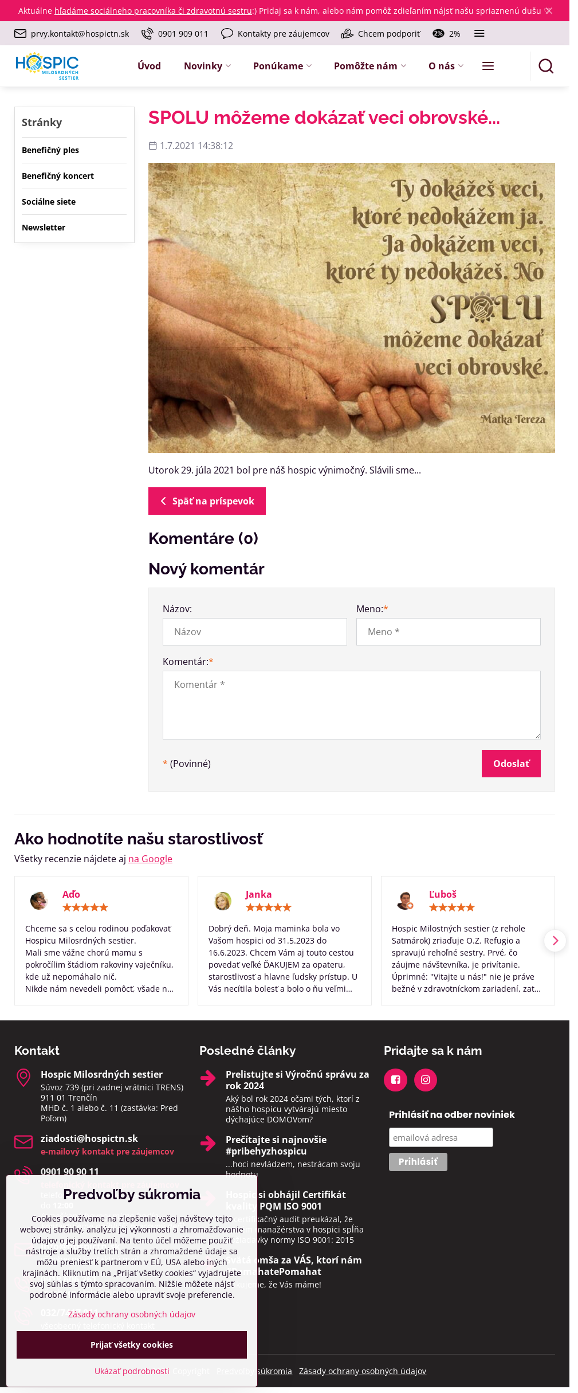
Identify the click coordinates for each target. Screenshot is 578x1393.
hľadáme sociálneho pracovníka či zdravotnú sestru (153, 10)
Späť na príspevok (205, 501)
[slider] (85, 907)
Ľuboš (443, 894)
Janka (259, 894)
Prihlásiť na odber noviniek (452, 1114)
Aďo (71, 894)
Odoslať (511, 763)
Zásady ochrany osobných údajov (362, 1370)
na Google (150, 858)
